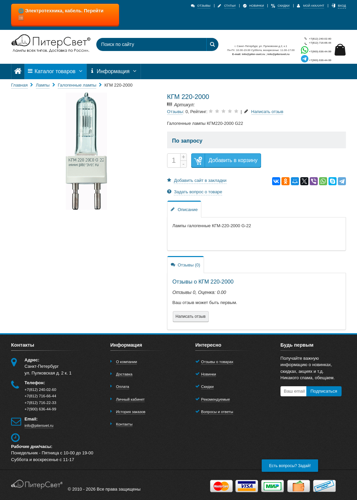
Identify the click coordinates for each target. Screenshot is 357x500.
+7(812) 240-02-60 (316, 39)
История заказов (131, 412)
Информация (114, 71)
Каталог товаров (55, 71)
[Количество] (174, 160)
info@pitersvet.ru (38, 425)
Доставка (124, 374)
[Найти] (212, 44)
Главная (19, 85)
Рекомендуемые (215, 399)
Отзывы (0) (185, 264)
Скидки (207, 387)
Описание (184, 209)
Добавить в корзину (224, 160)
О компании (126, 362)
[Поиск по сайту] (147, 44)
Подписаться (323, 391)
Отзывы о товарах (217, 362)
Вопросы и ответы (217, 412)
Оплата (122, 387)
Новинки (208, 374)
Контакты (124, 424)
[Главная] (17, 71)
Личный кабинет (130, 399)
